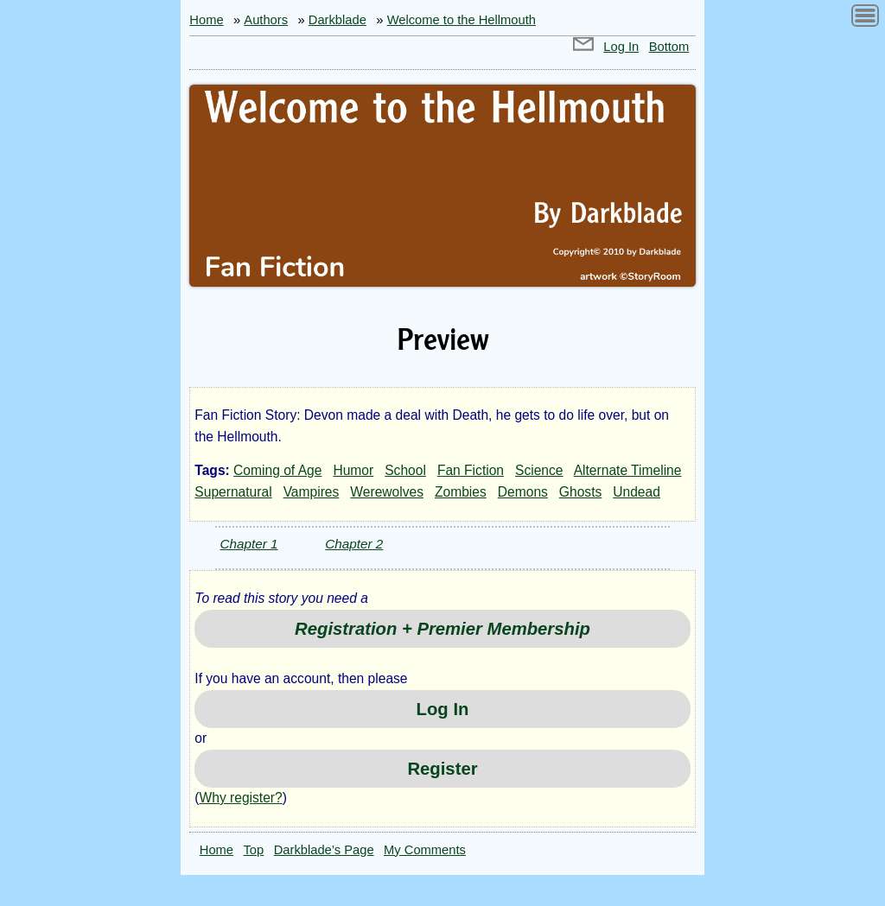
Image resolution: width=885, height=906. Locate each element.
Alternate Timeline (628, 470)
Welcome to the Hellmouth (461, 20)
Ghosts (580, 492)
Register (442, 768)
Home (206, 20)
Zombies (461, 492)
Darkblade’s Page (324, 850)
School (405, 470)
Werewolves (386, 492)
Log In (621, 47)
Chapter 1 (249, 543)
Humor (353, 470)
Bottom (669, 47)
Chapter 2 (354, 543)
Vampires (311, 492)
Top (254, 850)
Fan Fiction (470, 470)
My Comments (425, 850)
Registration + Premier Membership (442, 628)
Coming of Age (277, 470)
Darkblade (337, 20)
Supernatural (232, 492)
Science (539, 470)
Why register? (241, 797)
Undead (636, 492)
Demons (523, 492)
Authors (266, 20)
